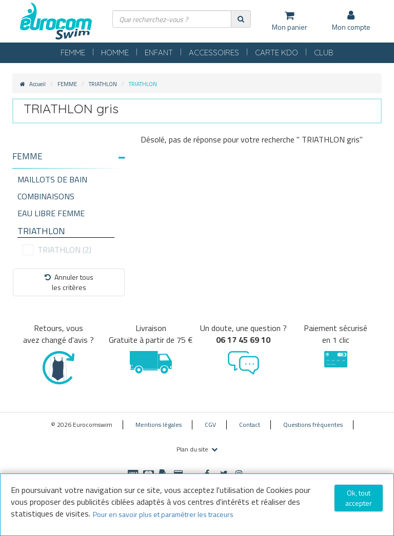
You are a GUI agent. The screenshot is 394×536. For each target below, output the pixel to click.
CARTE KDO (276, 52)
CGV (210, 424)
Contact (249, 424)
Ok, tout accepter (358, 497)
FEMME (73, 52)
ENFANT (159, 52)
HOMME (115, 52)
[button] (68, 156)
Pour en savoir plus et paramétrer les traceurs (163, 514)
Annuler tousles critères (69, 282)
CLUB (323, 52)
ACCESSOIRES (214, 52)
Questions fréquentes (313, 424)
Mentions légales (158, 424)
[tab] (68, 160)
